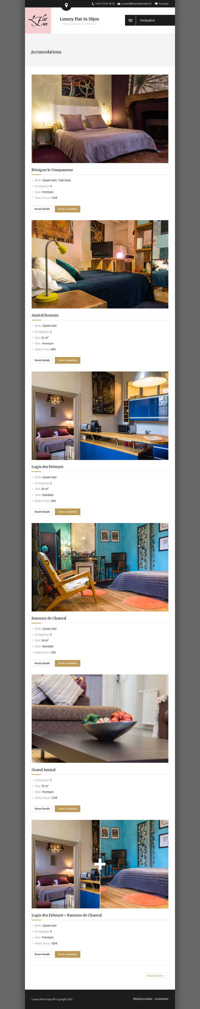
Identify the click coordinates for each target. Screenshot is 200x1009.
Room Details (42, 209)
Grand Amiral (43, 769)
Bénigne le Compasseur (52, 170)
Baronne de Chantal (49, 618)
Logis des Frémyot (47, 466)
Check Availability (67, 209)
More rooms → (156, 975)
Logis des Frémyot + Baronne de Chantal (67, 915)
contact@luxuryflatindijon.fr (136, 3)
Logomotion (161, 998)
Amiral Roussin (45, 315)
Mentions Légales (142, 998)
